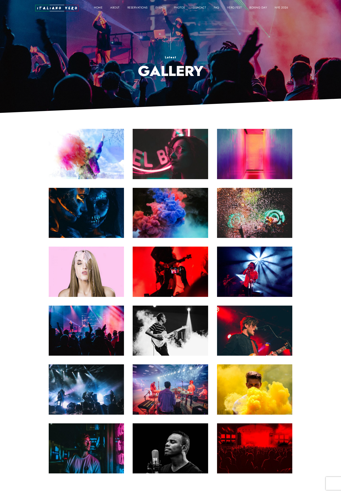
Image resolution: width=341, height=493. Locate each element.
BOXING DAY (258, 7)
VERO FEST (234, 7)
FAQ (216, 7)
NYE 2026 (281, 7)
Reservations (137, 7)
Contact (199, 7)
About (115, 7)
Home (98, 7)
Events (160, 7)
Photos (179, 7)
